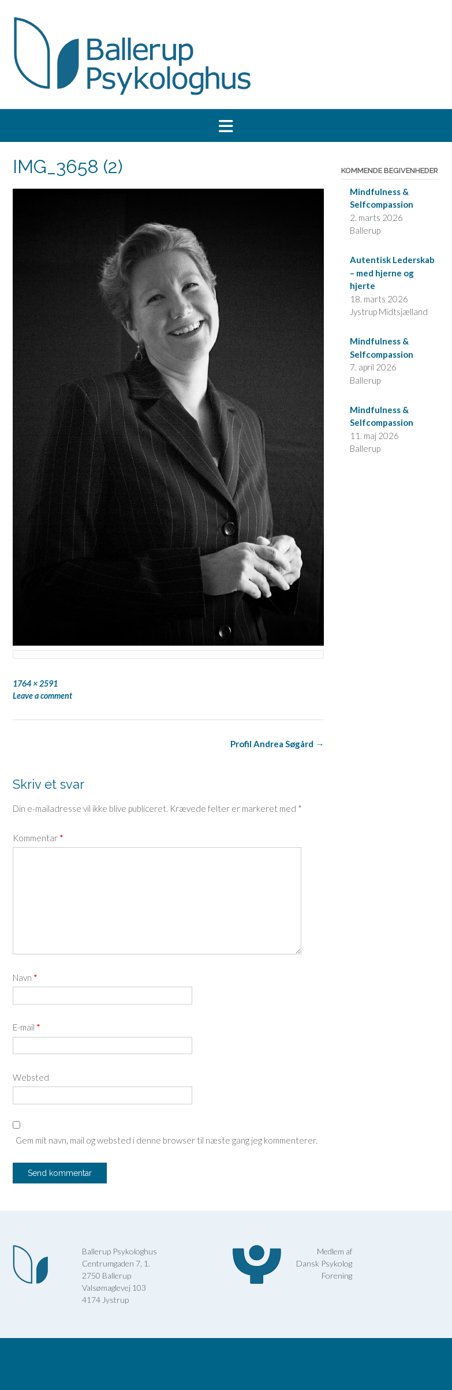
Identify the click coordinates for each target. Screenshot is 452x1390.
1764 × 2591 (35, 683)
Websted (31, 1077)
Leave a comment (42, 695)
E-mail (26, 1027)
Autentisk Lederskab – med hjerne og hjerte (392, 272)
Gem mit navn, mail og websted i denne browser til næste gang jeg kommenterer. (166, 1140)
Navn (25, 977)
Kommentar (38, 838)
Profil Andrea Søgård (277, 744)
